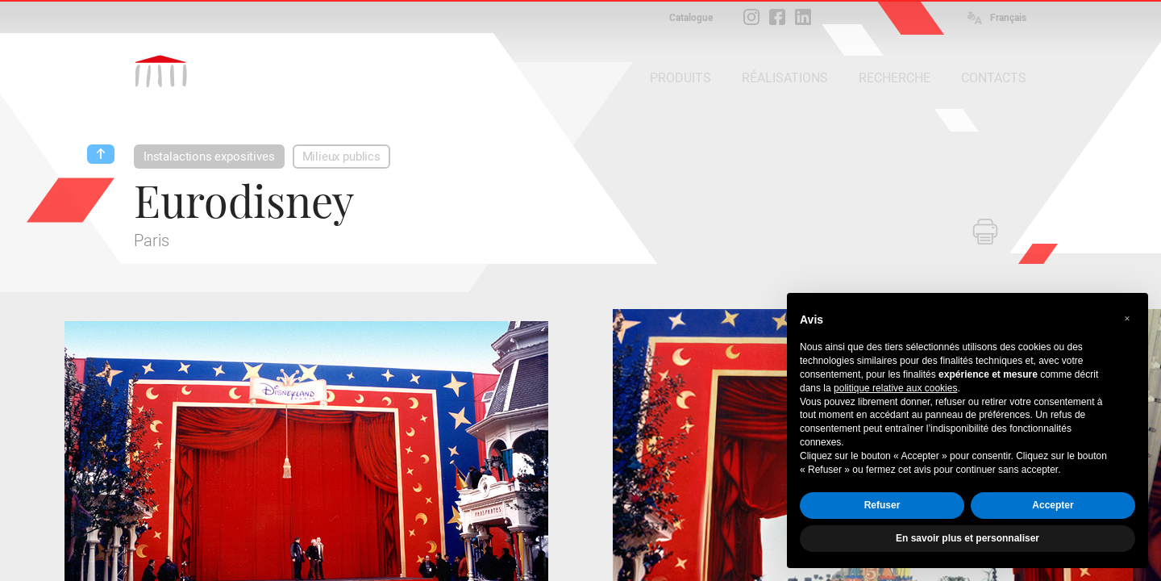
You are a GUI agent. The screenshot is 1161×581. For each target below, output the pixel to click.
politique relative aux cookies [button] (895, 388)
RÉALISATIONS (785, 78)
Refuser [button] (882, 505)
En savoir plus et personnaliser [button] (967, 538)
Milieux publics (341, 156)
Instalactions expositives (209, 156)
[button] (1127, 319)
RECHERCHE (894, 78)
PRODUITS (680, 78)
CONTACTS (993, 78)
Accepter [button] (1052, 505)
